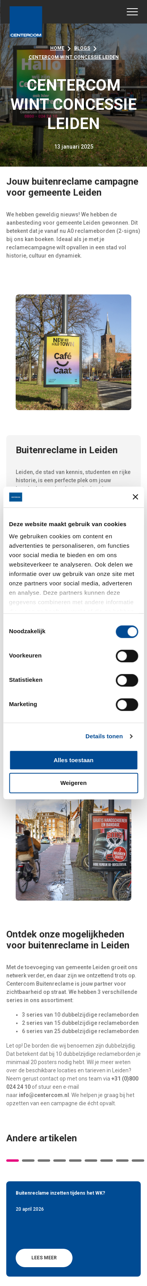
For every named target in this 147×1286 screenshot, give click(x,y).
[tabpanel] (73, 1228)
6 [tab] (91, 1160)
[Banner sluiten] (135, 497)
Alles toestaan (74, 760)
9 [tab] (138, 1160)
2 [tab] (28, 1160)
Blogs (82, 48)
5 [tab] (75, 1160)
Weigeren (73, 783)
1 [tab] (12, 1160)
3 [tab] (44, 1160)
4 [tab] (59, 1160)
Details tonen (104, 736)
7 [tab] (106, 1160)
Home (57, 48)
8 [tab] (122, 1160)
